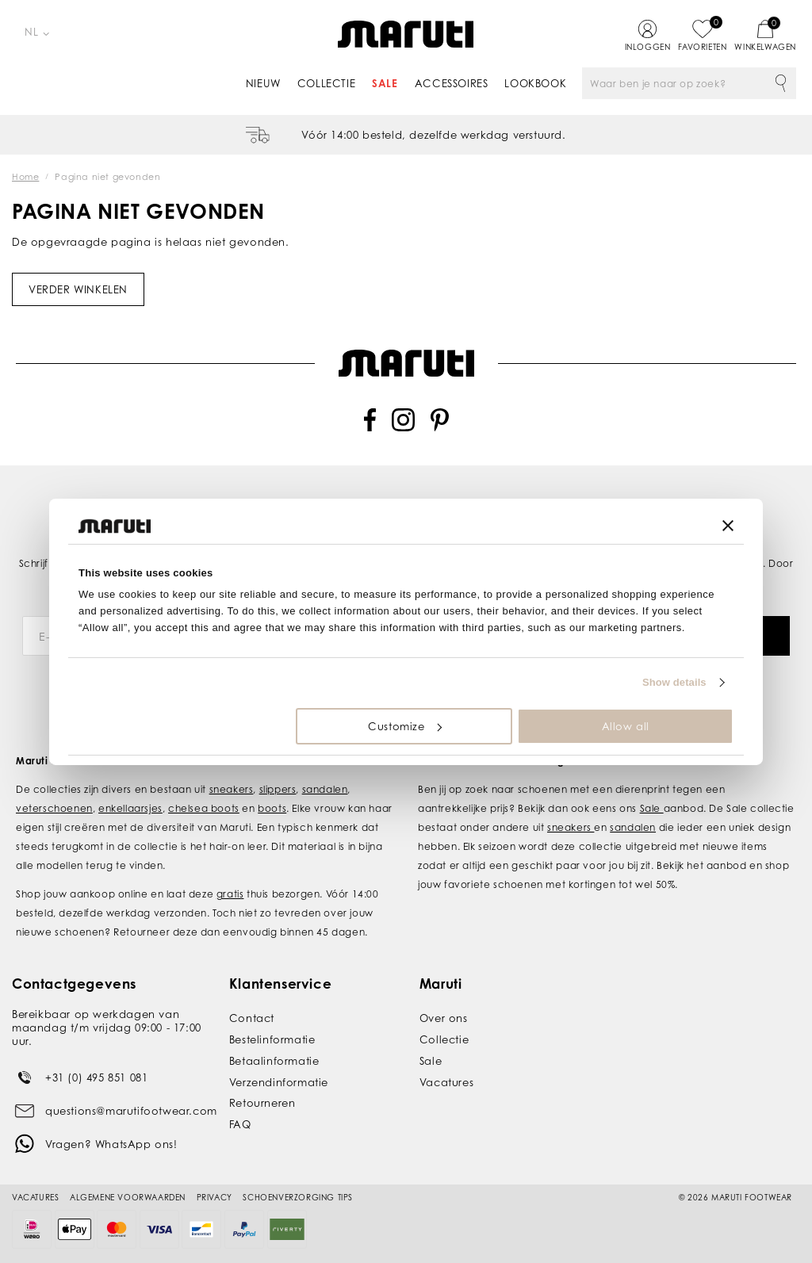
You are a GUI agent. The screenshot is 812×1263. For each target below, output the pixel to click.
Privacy (214, 1197)
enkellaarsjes (130, 808)
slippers (278, 789)
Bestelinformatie (272, 1039)
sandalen (325, 789)
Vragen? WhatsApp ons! (111, 1144)
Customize (404, 726)
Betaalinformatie (274, 1060)
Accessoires (451, 83)
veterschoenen (54, 808)
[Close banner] (727, 525)
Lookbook (535, 83)
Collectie (326, 83)
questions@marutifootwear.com (131, 1110)
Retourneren (262, 1103)
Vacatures (446, 1082)
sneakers (231, 789)
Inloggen (648, 47)
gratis (230, 894)
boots (272, 808)
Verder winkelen (78, 289)
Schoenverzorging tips (298, 1197)
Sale (384, 83)
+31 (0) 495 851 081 (96, 1077)
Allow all (625, 726)
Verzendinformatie (278, 1082)
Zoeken (780, 83)
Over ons (443, 1018)
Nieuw (263, 83)
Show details (674, 682)
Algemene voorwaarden (128, 1197)
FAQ (240, 1124)
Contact (251, 1018)
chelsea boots (203, 808)
